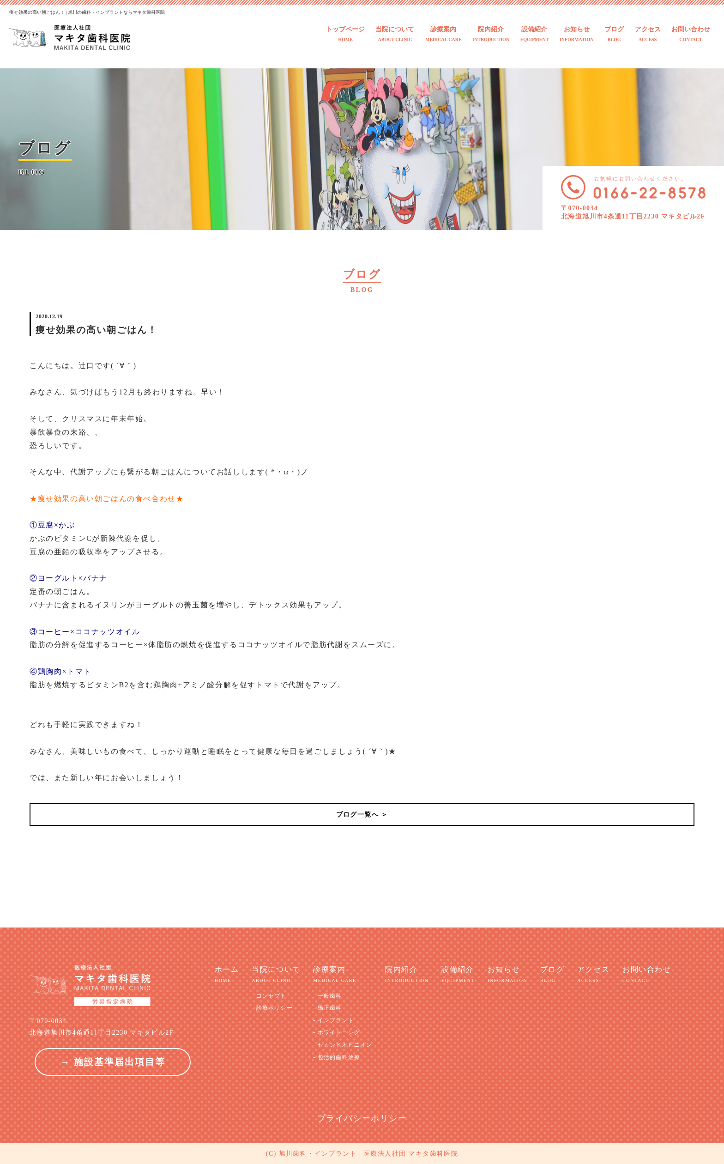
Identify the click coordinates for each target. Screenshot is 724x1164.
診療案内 (443, 34)
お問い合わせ (690, 34)
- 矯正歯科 (327, 1008)
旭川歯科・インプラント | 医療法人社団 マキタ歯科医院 (369, 1153)
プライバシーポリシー (362, 1118)
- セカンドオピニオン (342, 1045)
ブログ (614, 34)
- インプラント (333, 1020)
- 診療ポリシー (272, 1008)
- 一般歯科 (327, 996)
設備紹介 (534, 34)
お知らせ (577, 34)
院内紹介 (490, 34)
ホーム (227, 974)
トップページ (345, 34)
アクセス (648, 34)
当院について (394, 34)
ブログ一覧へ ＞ (362, 814)
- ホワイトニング (336, 1032)
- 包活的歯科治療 (336, 1057)
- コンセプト (269, 996)
